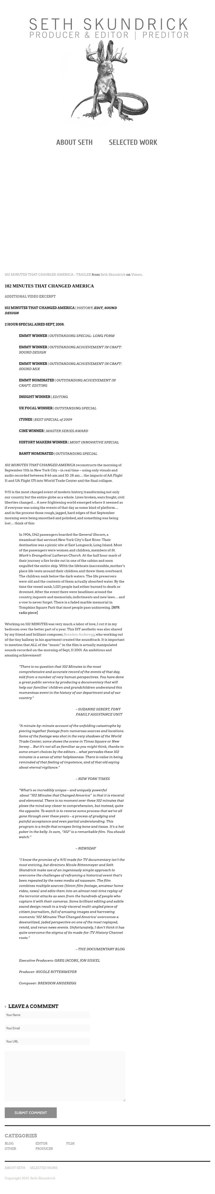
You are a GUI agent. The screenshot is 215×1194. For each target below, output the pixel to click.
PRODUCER (44, 1148)
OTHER (10, 1148)
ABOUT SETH (74, 142)
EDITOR (41, 1143)
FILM (70, 1143)
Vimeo (136, 274)
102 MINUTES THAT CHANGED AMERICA (49, 285)
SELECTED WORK (133, 142)
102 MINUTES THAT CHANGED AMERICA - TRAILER (48, 274)
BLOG (9, 1143)
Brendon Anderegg (79, 634)
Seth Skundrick (113, 274)
